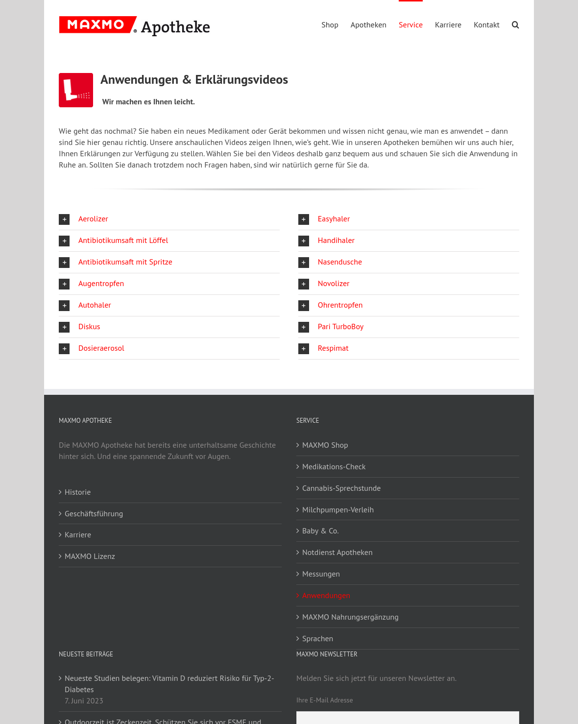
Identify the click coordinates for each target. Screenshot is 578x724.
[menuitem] (335, 24)
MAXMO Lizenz (90, 556)
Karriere (78, 534)
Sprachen (317, 638)
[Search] (515, 24)
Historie (78, 492)
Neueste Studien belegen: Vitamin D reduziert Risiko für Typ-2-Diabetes (169, 683)
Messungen (321, 574)
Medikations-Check (334, 466)
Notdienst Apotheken (337, 552)
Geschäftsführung (94, 513)
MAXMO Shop (325, 445)
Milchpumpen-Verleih (338, 509)
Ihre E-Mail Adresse (324, 700)
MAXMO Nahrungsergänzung (350, 617)
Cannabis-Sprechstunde (341, 488)
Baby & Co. (320, 530)
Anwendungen (326, 595)
